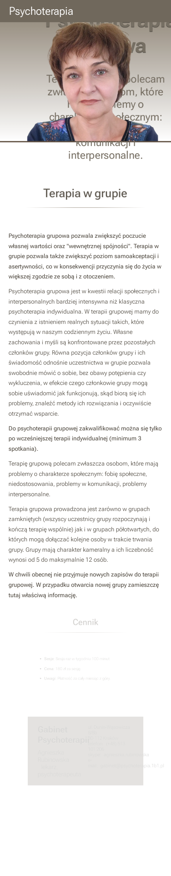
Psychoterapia (41, 11)
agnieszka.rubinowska (124, 754)
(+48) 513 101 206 (105, 746)
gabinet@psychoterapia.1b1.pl (130, 765)
